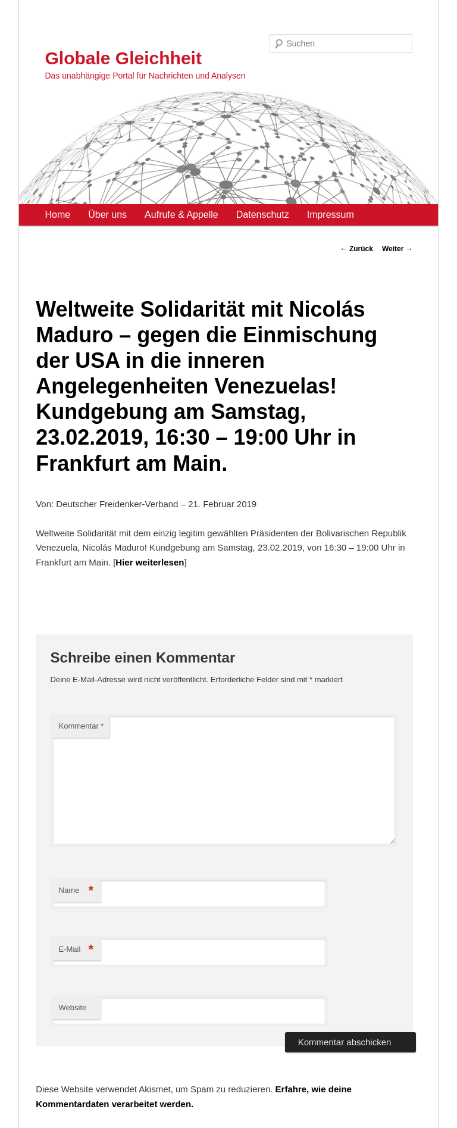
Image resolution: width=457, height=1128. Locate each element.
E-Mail (76, 949)
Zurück (356, 249)
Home (58, 215)
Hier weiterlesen (149, 562)
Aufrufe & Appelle (181, 215)
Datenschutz (262, 215)
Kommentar (81, 725)
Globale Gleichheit (123, 58)
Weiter (397, 249)
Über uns (107, 215)
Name (76, 890)
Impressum (330, 215)
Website (73, 1007)
